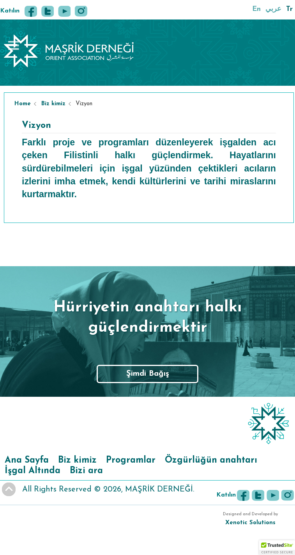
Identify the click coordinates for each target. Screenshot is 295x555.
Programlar (130, 460)
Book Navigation (14, 45)
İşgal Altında (32, 471)
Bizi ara (86, 471)
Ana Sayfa (27, 460)
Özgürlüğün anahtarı (211, 460)
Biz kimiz (53, 104)
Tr (289, 9)
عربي (273, 9)
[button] (277, 547)
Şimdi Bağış (147, 374)
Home (22, 104)
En (256, 9)
